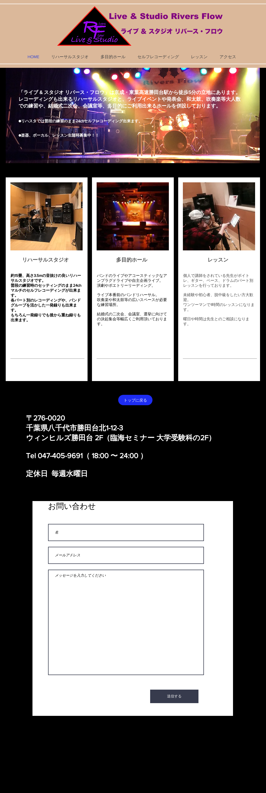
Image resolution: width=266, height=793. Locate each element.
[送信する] (174, 696)
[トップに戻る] (135, 400)
